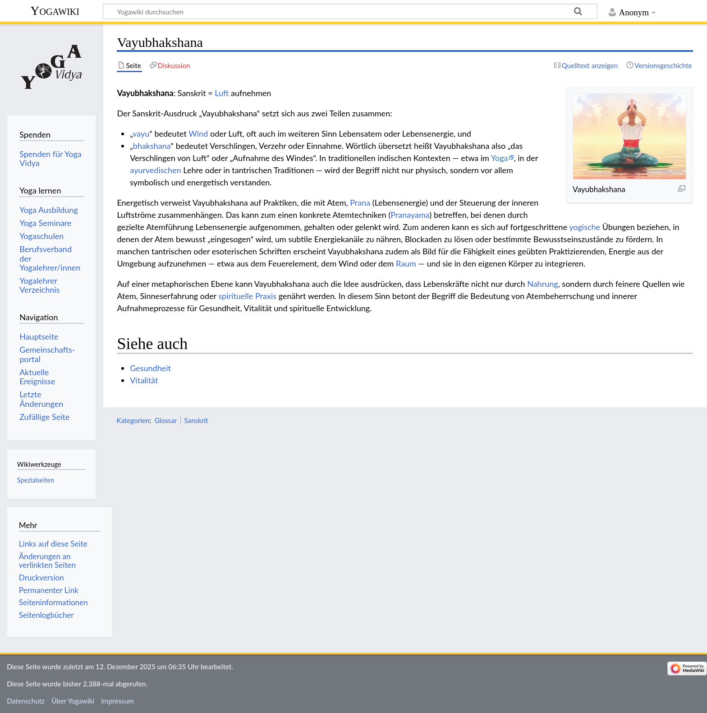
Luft (222, 93)
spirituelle (235, 296)
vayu (141, 133)
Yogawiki (54, 11)
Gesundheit (150, 368)
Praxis (265, 296)
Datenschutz (26, 701)
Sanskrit (196, 420)
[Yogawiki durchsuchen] (350, 11)
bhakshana (152, 146)
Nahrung (542, 284)
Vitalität (144, 380)
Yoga (499, 158)
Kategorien (132, 420)
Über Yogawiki (72, 701)
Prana (360, 202)
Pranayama (409, 215)
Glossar (166, 420)
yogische (584, 227)
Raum (406, 263)
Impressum (117, 701)
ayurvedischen (155, 170)
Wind (198, 133)
